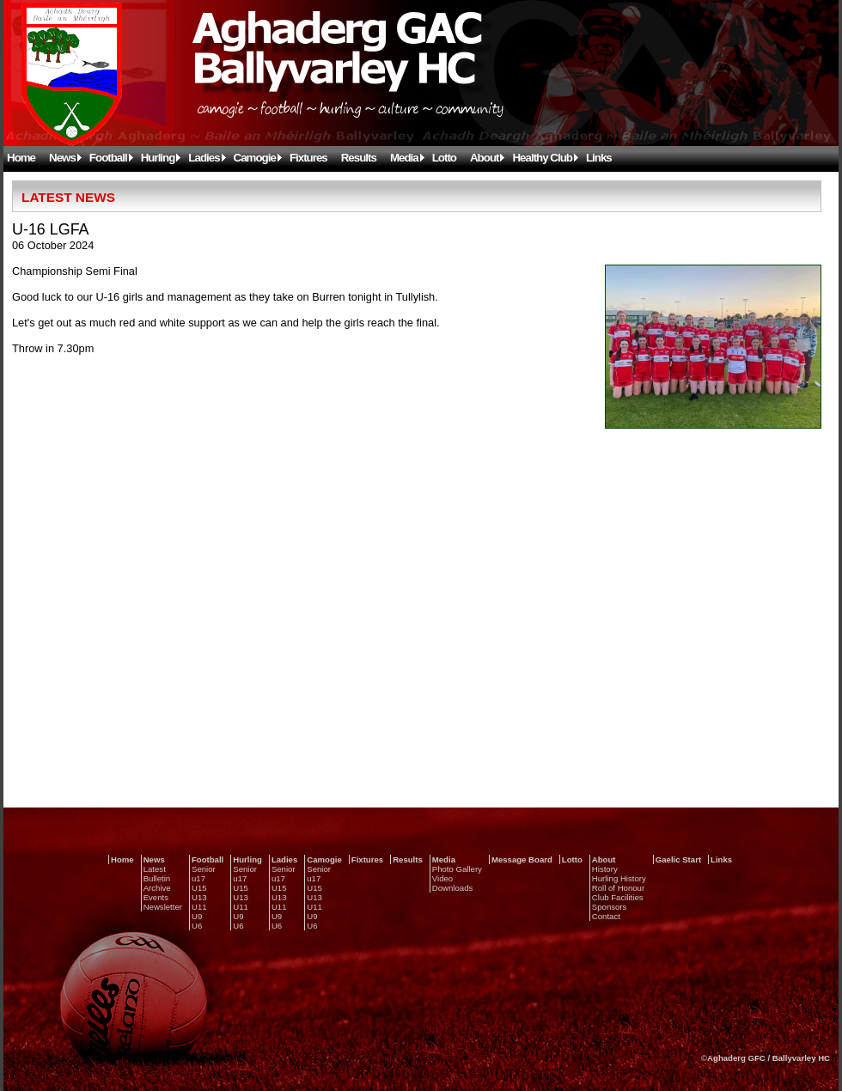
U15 (199, 888)
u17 (198, 878)
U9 (197, 916)
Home (21, 157)
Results (358, 157)
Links (599, 157)
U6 (197, 925)
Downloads (452, 888)
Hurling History (619, 878)
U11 (199, 906)
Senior (204, 869)
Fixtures (308, 157)
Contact (606, 916)
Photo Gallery (457, 869)
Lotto (444, 157)
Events (155, 897)
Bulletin (156, 878)
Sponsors (609, 906)
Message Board (521, 859)
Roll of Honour (618, 888)
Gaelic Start (678, 859)
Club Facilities (618, 897)
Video (442, 878)
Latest (154, 869)
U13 (199, 897)
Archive (157, 888)
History (605, 869)
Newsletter (162, 906)
